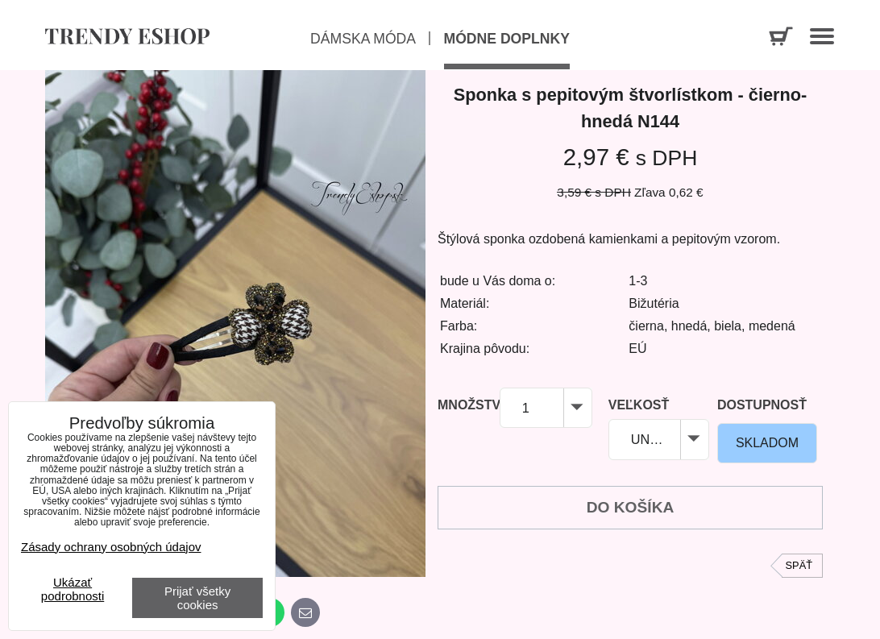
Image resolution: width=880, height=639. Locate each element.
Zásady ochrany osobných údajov (111, 547)
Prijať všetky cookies (197, 598)
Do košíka (631, 507)
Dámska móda (363, 39)
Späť (799, 565)
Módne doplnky (507, 39)
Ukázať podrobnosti (72, 589)
